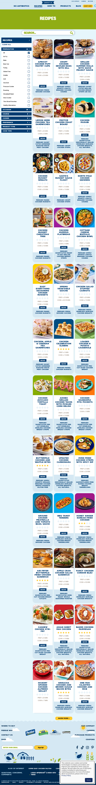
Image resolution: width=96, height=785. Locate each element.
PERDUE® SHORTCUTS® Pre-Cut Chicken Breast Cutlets (42, 596)
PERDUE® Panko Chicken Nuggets (42, 201)
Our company (75, 1)
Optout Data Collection (51, 782)
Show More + (63, 718)
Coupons (90, 739)
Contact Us (48, 2)
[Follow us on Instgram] (87, 747)
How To (51, 6)
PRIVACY (21, 782)
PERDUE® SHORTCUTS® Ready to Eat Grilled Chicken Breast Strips (63, 254)
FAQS (3, 739)
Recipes (38, 6)
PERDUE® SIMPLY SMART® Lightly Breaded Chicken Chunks (63, 89)
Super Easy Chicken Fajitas (40, 768)
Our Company (88, 726)
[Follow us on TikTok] (82, 747)
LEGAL (14, 782)
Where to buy (8, 726)
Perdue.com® (5, 782)
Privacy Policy (66, 775)
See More (90, 1)
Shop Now (88, 6)
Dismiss (89, 780)
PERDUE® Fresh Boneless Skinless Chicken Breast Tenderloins (63, 539)
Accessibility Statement (34, 782)
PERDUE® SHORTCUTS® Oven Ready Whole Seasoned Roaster (64, 596)
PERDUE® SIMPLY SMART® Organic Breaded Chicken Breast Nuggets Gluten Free (42, 484)
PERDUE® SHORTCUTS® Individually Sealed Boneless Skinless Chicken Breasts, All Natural (85, 143)
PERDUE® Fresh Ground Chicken (43, 91)
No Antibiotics (21, 6)
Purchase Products (85, 735)
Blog (78, 6)
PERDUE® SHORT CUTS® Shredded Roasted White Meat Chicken (43, 145)
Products (65, 6)
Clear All (6, 44)
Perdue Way (7, 730)
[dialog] (77, 772)
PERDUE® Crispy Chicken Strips (64, 146)
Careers (83, 1)
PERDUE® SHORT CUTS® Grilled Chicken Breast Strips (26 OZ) (85, 89)
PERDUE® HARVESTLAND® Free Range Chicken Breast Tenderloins (85, 484)
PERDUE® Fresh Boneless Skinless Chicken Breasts (85, 311)
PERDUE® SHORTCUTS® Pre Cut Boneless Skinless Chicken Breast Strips (42, 426)
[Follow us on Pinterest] (92, 747)
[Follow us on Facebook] (77, 747)
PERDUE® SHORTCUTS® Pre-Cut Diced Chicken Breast (85, 367)
